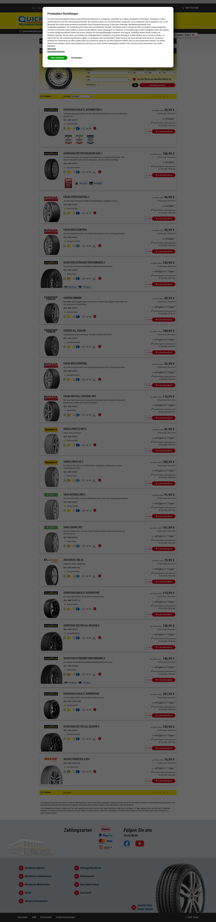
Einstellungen (77, 58)
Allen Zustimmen (57, 58)
